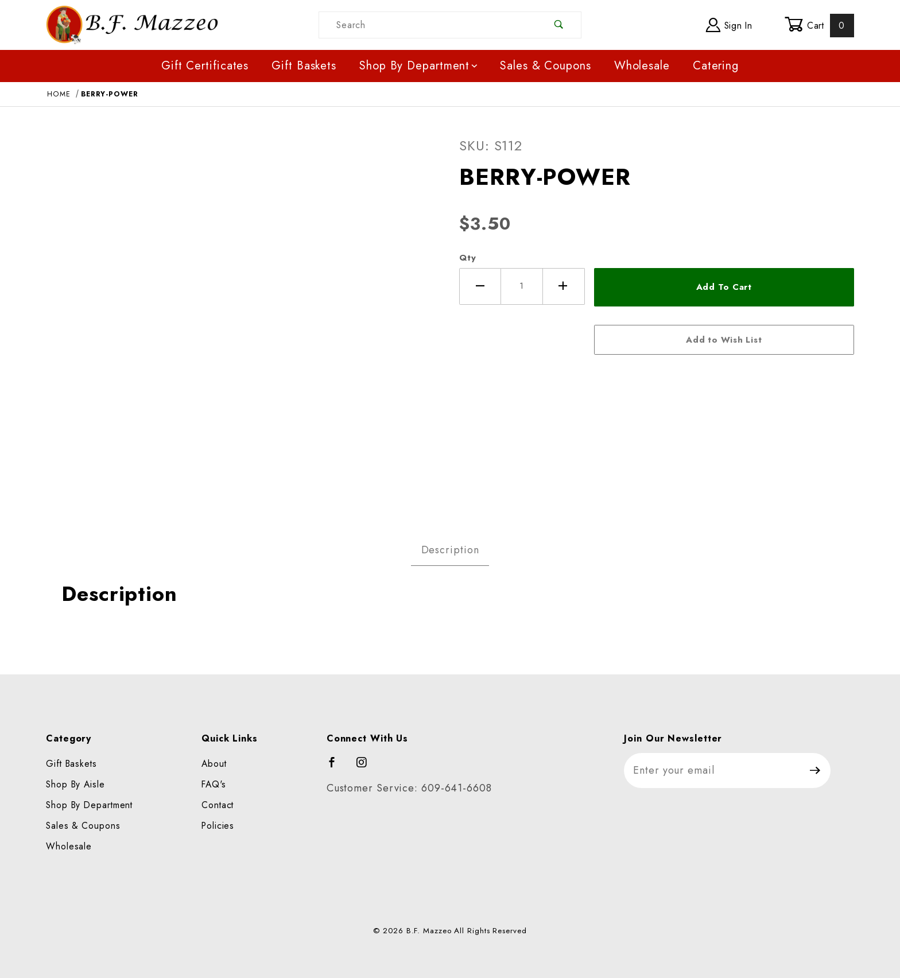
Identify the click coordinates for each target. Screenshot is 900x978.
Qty (467, 257)
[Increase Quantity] (564, 286)
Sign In (729, 25)
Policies (217, 825)
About (214, 763)
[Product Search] (428, 25)
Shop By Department (419, 65)
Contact (217, 805)
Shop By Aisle (75, 784)
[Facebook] (337, 767)
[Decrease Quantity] (480, 286)
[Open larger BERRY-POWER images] (243, 316)
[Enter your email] (712, 770)
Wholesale (642, 65)
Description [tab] (450, 549)
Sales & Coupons (545, 65)
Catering (716, 65)
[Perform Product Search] (559, 25)
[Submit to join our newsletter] (815, 770)
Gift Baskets (303, 65)
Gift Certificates (205, 65)
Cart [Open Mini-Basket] (819, 25)
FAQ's (213, 784)
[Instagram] (367, 767)
